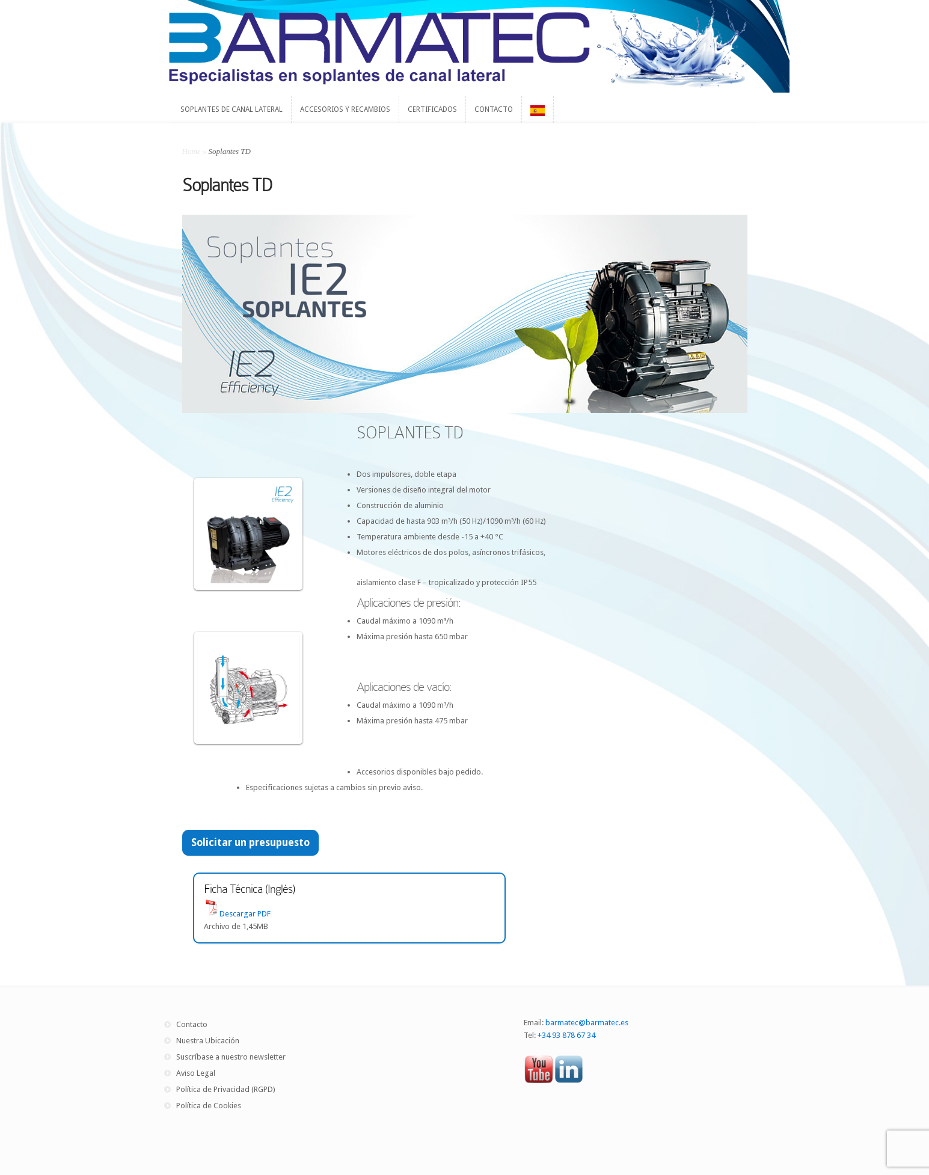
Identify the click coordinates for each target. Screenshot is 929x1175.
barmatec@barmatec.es (586, 1022)
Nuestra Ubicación (207, 1040)
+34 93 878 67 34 (566, 1035)
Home (191, 151)
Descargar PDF (245, 913)
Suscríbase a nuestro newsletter (231, 1056)
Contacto (191, 1024)
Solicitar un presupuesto (250, 842)
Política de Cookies (208, 1105)
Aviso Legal (195, 1073)
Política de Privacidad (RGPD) (225, 1089)
